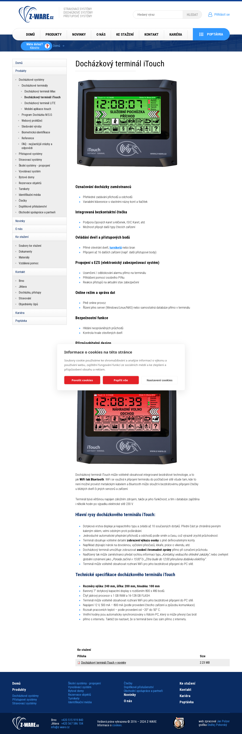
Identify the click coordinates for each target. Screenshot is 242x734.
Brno (21, 281)
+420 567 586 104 (72, 723)
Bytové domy (26, 177)
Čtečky (23, 200)
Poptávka (215, 34)
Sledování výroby (32, 126)
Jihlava (23, 286)
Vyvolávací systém (30, 171)
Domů (30, 34)
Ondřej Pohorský (217, 725)
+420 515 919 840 (72, 720)
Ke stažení (125, 34)
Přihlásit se (222, 14)
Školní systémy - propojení (34, 165)
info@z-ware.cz (60, 727)
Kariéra (175, 34)
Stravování (25, 298)
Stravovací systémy (30, 159)
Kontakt (151, 34)
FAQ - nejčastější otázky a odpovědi (37, 146)
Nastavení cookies (160, 380)
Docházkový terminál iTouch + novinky (103, 662)
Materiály (24, 257)
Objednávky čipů (28, 304)
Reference (28, 138)
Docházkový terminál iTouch (42, 97)
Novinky (79, 34)
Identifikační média (30, 195)
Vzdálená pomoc (29, 263)
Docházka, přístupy (30, 292)
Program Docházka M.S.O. (37, 115)
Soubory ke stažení (30, 245)
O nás (100, 34)
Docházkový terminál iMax (39, 91)
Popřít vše (121, 380)
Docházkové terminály (35, 85)
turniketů (115, 247)
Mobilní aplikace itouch (37, 109)
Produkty (53, 34)
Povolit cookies (82, 380)
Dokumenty (25, 251)
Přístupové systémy (30, 154)
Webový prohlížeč (32, 120)
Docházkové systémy (31, 79)
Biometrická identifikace (36, 132)
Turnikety (24, 189)
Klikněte (34, 46)
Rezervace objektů (30, 183)
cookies (117, 725)
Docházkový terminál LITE (39, 103)
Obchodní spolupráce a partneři (37, 212)
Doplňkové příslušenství (33, 206)
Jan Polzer (223, 721)
